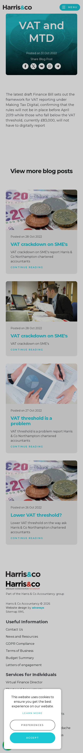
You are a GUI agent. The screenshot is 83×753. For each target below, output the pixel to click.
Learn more (33, 713)
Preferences (32, 725)
